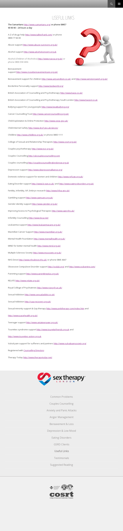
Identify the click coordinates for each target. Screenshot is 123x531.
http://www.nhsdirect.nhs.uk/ (33, 259)
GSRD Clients (61, 444)
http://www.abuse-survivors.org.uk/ (40, 44)
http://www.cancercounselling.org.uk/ (51, 113)
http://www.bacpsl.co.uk (86, 99)
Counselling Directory (34, 350)
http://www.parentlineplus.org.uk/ (42, 273)
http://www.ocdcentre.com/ (82, 266)
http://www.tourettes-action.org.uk (24, 336)
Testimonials (61, 458)
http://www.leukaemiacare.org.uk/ (44, 224)
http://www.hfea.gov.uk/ (58, 190)
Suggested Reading (61, 465)
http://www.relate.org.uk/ (27, 280)
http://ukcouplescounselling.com (44, 155)
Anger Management (62, 417)
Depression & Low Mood (61, 431)
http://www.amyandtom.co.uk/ (56, 78)
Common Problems (61, 396)
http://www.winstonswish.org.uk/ (92, 78)
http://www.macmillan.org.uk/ (48, 231)
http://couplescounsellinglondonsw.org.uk (48, 162)
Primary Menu (119, 4)
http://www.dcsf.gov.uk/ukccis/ (43, 127)
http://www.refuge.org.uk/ (70, 176)
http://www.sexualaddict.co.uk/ (40, 294)
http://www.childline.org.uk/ (30, 134)
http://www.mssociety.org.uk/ (47, 252)
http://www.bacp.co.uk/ (71, 92)
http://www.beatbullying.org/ (55, 106)
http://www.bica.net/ (39, 217)
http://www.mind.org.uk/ (49, 245)
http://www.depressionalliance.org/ (45, 169)
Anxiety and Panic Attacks (62, 410)
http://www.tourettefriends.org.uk (53, 329)
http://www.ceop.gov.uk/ (56, 120)
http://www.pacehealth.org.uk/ (23, 315)
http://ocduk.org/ (56, 266)
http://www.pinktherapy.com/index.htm (65, 308)
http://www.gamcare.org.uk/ (39, 197)
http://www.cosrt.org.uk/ (65, 141)
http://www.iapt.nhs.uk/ (63, 210)
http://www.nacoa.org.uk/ (50, 58)
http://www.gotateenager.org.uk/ (42, 322)
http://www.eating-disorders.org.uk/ (76, 183)
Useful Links (61, 451)
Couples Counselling (61, 403)
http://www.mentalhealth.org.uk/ (49, 238)
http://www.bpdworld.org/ (50, 86)
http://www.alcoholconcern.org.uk (40, 51)
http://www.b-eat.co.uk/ (43, 183)
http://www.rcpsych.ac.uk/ (49, 287)
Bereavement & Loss (61, 424)
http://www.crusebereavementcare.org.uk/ (37, 72)
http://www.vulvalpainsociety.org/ (70, 343)
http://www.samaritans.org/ (37, 24)
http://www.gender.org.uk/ (44, 203)
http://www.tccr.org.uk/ (43, 148)
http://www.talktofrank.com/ (38, 34)
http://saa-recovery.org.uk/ (38, 301)
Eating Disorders (61, 437)
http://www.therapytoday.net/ (37, 357)
